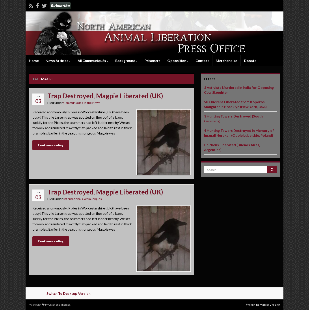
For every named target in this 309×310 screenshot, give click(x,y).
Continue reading (50, 145)
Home (34, 60)
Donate (250, 60)
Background (126, 60)
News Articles (58, 60)
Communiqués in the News (81, 103)
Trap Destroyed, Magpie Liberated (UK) (105, 96)
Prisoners (152, 60)
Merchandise (226, 60)
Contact (202, 60)
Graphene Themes (59, 304)
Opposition (178, 60)
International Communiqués (82, 199)
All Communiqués (93, 60)
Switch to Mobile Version (263, 304)
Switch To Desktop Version (69, 293)
